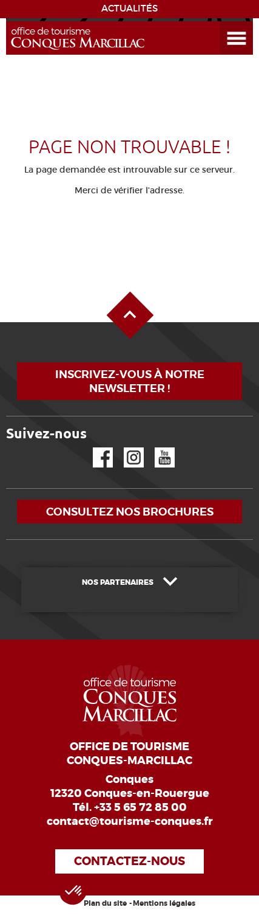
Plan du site (105, 903)
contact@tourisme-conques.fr (130, 821)
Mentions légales (164, 903)
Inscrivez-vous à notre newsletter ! (129, 381)
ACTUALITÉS (129, 8)
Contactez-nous (129, 861)
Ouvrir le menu (222, 21)
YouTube (157, 447)
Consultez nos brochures (130, 512)
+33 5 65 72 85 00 (140, 807)
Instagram (125, 447)
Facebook (95, 447)
